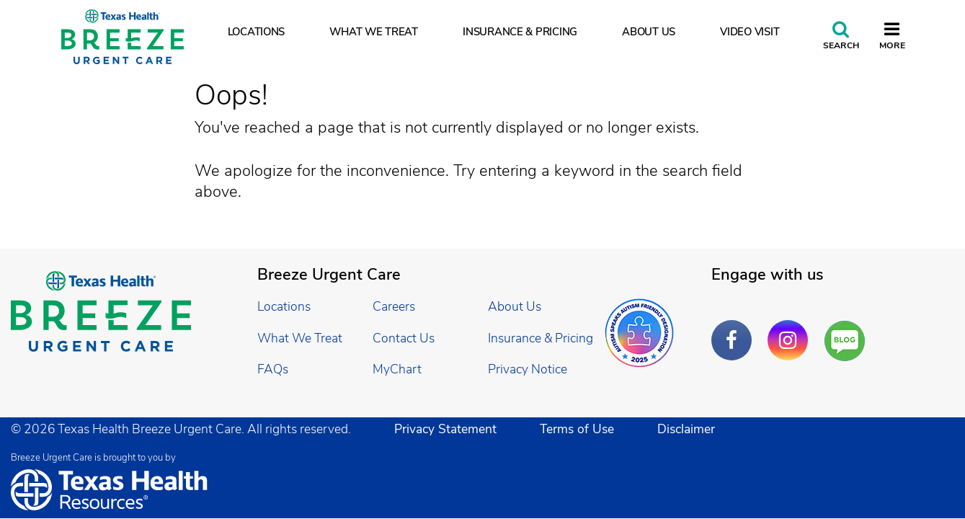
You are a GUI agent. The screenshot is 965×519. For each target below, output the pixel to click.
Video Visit (749, 32)
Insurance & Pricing (520, 32)
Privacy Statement (445, 429)
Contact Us (404, 338)
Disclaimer (686, 429)
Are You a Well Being (848, 341)
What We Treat (373, 32)
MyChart (397, 369)
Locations (256, 32)
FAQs (272, 369)
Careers (394, 306)
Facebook (735, 329)
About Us (648, 32)
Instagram (791, 329)
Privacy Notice (527, 369)
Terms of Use (577, 429)
